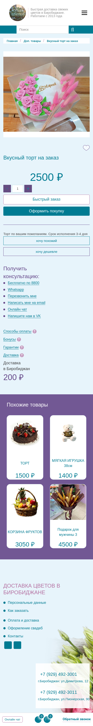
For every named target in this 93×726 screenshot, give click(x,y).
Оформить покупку (46, 211)
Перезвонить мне (22, 296)
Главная (12, 41)
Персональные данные (27, 602)
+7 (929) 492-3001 (58, 674)
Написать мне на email (26, 303)
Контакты (15, 636)
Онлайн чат (17, 309)
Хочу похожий (46, 241)
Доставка (11, 355)
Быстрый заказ (46, 199)
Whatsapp (16, 289)
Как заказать (18, 610)
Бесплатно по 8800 (23, 283)
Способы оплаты (17, 331)
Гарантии (11, 347)
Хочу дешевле (46, 251)
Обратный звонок (77, 719)
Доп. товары (32, 41)
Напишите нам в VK (24, 316)
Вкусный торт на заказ (62, 41)
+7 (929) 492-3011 (58, 692)
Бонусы (9, 339)
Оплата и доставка (23, 620)
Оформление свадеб (25, 628)
